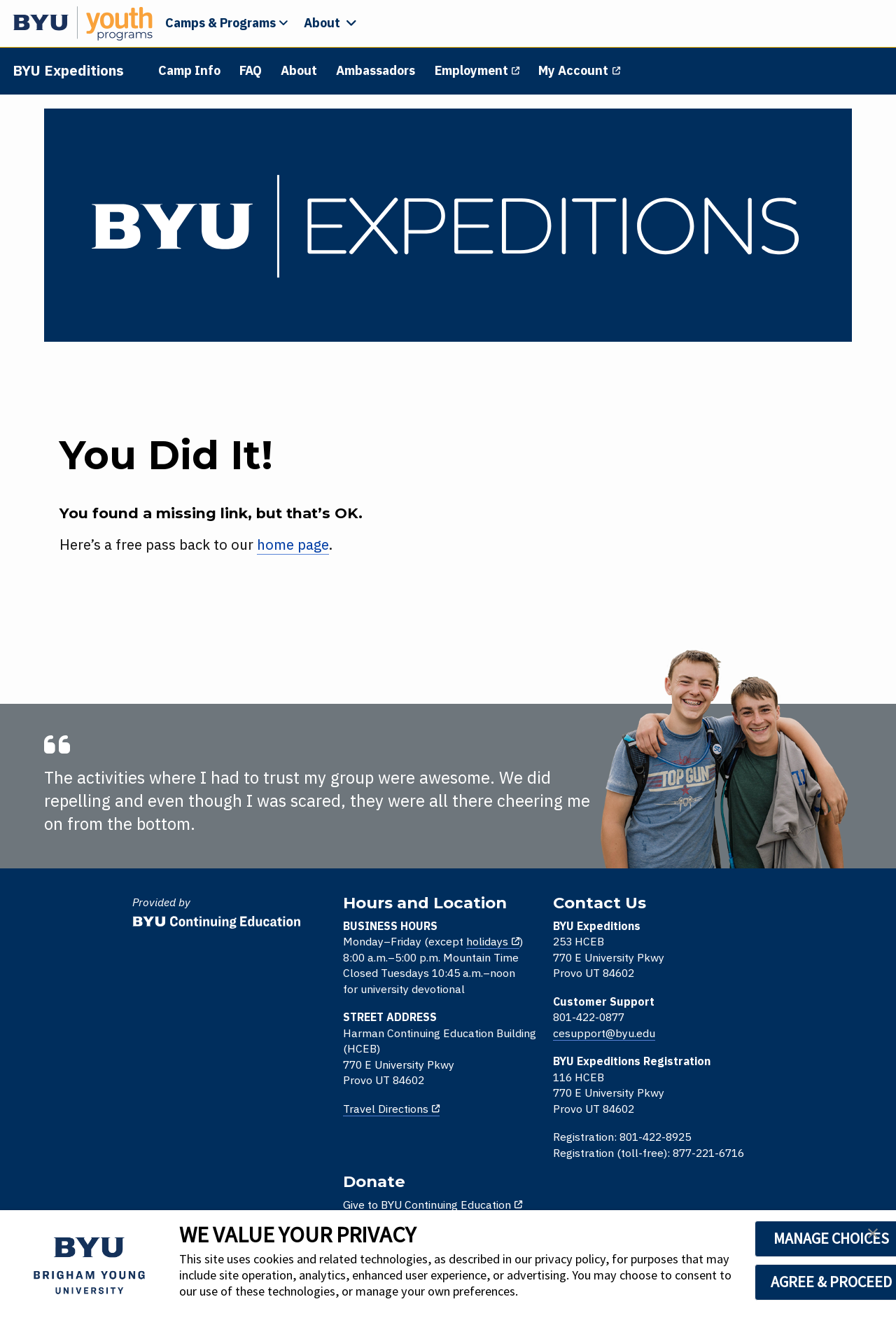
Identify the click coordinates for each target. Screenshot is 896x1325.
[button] (873, 1237)
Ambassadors (376, 70)
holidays (390, 946)
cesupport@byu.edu (499, 1038)
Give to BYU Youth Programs (721, 987)
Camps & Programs (220, 23)
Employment (472, 70)
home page (285, 548)
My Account (574, 70)
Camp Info (191, 70)
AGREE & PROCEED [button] (771, 1281)
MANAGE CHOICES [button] (771, 1238)
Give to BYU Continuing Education (734, 931)
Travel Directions (288, 1114)
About (300, 70)
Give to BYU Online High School (728, 959)
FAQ (252, 70)
